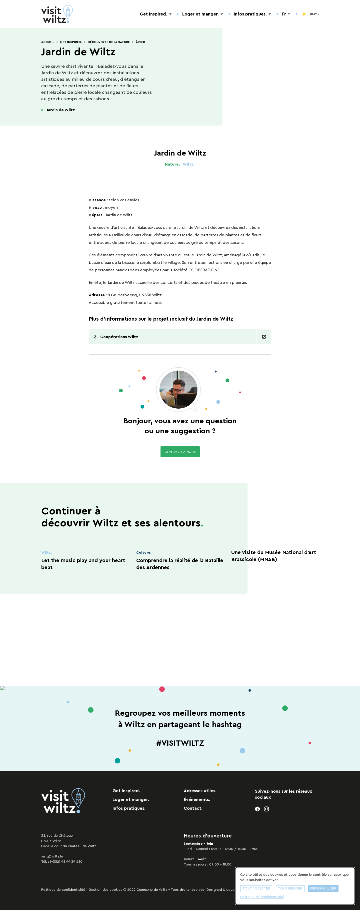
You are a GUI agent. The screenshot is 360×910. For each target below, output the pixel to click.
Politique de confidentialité (63, 889)
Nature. (172, 164)
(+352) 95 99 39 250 (66, 861)
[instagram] (266, 809)
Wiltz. (189, 164)
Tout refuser (290, 888)
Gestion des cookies (105, 889)
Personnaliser (323, 888)
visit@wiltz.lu (52, 856)
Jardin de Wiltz (60, 110)
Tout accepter (256, 888)
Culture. (144, 552)
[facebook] (257, 809)
